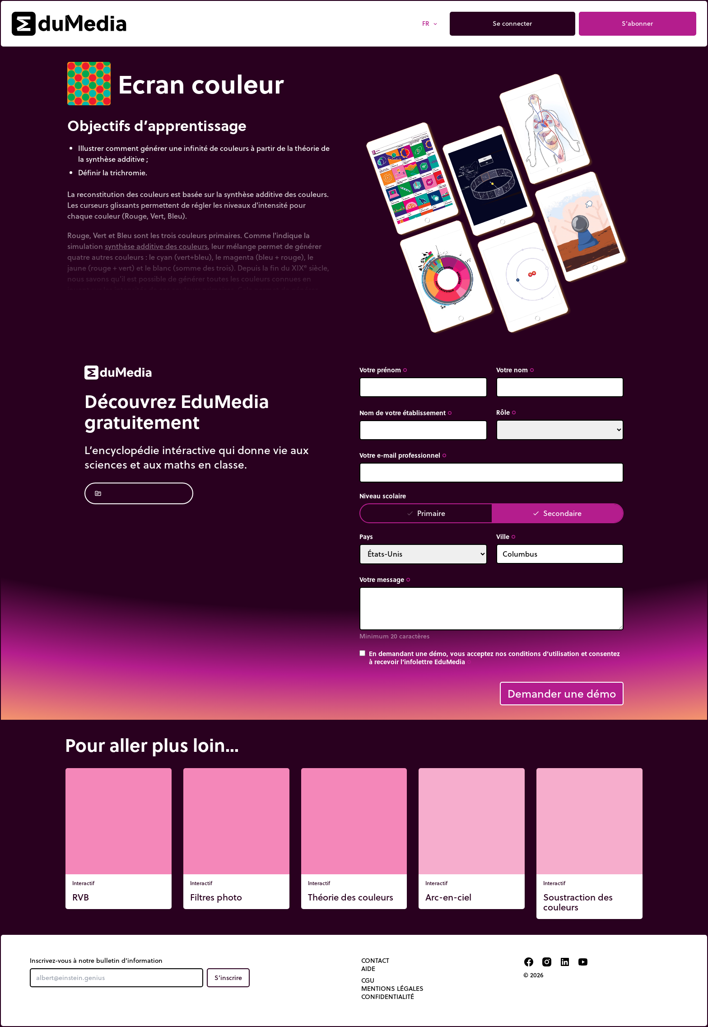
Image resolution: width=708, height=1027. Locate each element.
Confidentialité (387, 996)
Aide (368, 968)
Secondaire (557, 513)
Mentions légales (392, 988)
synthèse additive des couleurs (156, 246)
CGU (367, 980)
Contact (375, 960)
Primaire (425, 513)
